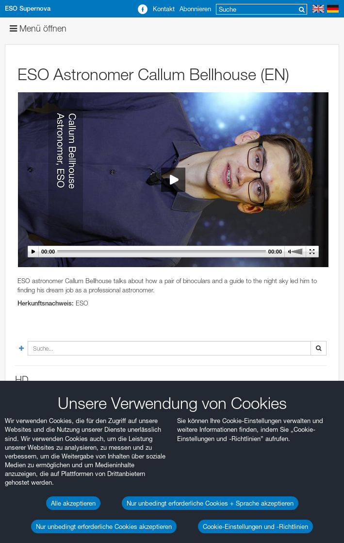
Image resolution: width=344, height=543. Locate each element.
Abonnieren (195, 9)
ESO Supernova (27, 8)
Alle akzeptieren (73, 503)
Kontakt (164, 9)
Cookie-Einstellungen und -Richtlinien (255, 526)
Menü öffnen (38, 28)
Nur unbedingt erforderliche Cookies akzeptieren (104, 526)
